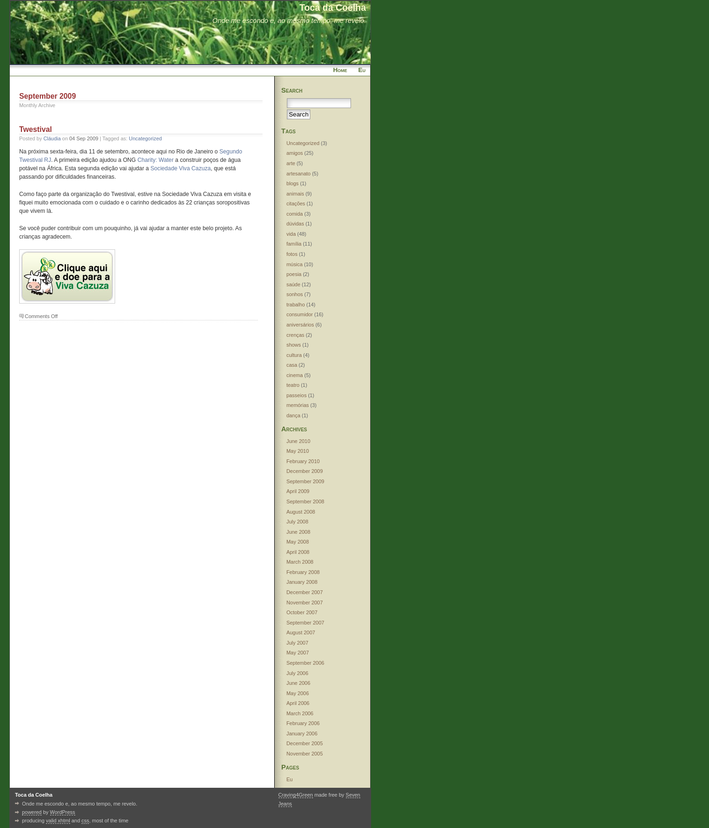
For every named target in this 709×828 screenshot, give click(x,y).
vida (291, 234)
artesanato (298, 173)
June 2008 (298, 532)
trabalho (295, 304)
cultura (294, 355)
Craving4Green (295, 795)
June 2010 (298, 441)
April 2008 (297, 552)
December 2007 (304, 592)
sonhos (294, 294)
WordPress (62, 812)
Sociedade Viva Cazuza (180, 168)
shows (293, 345)
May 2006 (297, 693)
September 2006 (305, 663)
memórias (297, 405)
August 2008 (300, 512)
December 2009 (304, 471)
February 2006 (303, 723)
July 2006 (297, 673)
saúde (293, 284)
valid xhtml (58, 820)
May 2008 (297, 542)
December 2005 (304, 743)
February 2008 (303, 572)
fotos (292, 254)
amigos (294, 153)
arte (290, 163)
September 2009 (305, 481)
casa (291, 365)
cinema (294, 375)
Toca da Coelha (333, 7)
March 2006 (300, 713)
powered (32, 812)
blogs (292, 183)
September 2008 (305, 501)
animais (295, 193)
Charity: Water (156, 160)
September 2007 (305, 622)
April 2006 (297, 703)
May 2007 (297, 652)
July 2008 (297, 521)
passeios (296, 395)
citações (295, 203)
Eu (361, 69)
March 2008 (300, 562)
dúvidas (295, 223)
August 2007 (300, 632)
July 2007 (297, 643)
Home (340, 69)
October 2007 (301, 612)
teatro (293, 385)
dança (293, 415)
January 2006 (301, 733)
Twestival (35, 129)
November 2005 (304, 753)
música (294, 264)
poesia (293, 274)
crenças (295, 335)
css (85, 820)
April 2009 (297, 491)
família (293, 244)
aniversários (300, 324)
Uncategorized (145, 138)
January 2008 (301, 582)
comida (294, 214)
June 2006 (298, 683)
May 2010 (297, 451)
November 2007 (304, 602)
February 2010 (303, 461)
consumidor (299, 314)
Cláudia (52, 138)
